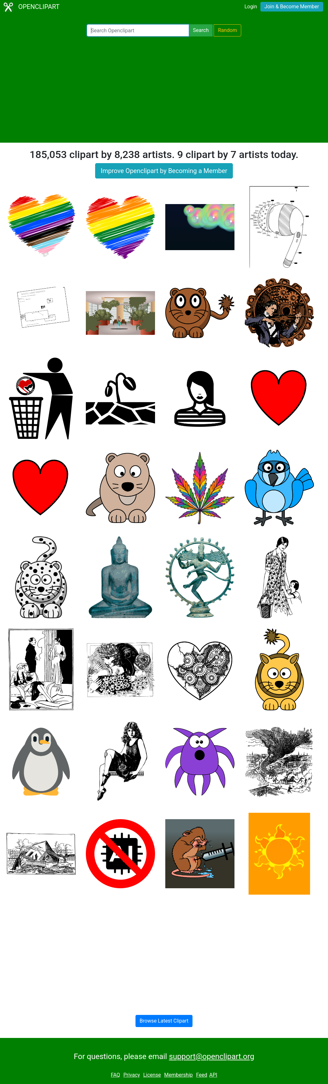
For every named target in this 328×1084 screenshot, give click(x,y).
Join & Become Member (292, 7)
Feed (201, 1075)
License (152, 1075)
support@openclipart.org (211, 1056)
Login (250, 7)
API (213, 1075)
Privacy (131, 1075)
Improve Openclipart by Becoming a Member (164, 171)
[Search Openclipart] (138, 30)
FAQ (115, 1075)
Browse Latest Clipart (164, 1021)
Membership (178, 1075)
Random (227, 30)
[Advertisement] (164, 89)
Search (201, 30)
